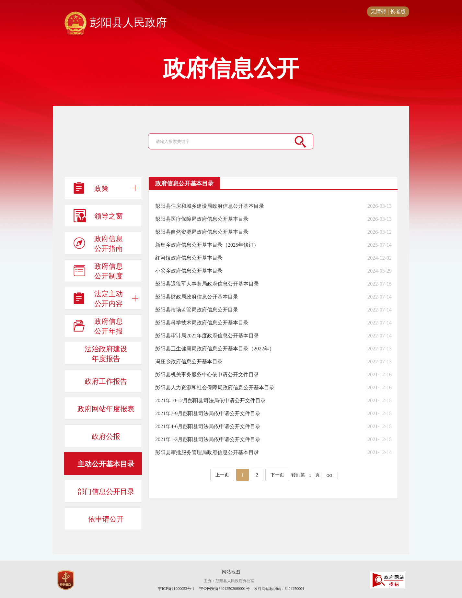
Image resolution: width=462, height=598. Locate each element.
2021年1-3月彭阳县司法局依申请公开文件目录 (207, 439)
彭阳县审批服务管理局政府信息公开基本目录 (207, 452)
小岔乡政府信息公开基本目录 (189, 271)
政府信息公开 (231, 68)
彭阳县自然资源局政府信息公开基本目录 (201, 232)
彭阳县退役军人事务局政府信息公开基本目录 (207, 284)
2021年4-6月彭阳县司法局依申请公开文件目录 (207, 426)
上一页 (222, 475)
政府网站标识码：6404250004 (279, 588)
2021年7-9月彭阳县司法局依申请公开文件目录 (207, 413)
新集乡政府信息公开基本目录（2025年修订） (207, 245)
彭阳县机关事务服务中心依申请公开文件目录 (207, 374)
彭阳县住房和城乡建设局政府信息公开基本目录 (209, 206)
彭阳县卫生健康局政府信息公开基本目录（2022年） (214, 348)
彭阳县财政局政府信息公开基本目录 (196, 296)
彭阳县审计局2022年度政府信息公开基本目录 (207, 335)
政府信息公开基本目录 (184, 183)
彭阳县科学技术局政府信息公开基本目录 (201, 322)
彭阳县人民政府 (115, 23)
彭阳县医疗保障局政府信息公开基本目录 (201, 219)
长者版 (398, 11)
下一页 (277, 475)
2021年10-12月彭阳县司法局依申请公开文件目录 (210, 400)
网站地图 (231, 571)
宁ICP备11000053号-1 (176, 588)
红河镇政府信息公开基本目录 (189, 258)
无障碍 (378, 11)
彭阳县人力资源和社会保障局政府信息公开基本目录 (214, 387)
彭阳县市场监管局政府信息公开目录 (196, 309)
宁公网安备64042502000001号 (224, 588)
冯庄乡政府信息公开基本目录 (189, 361)
